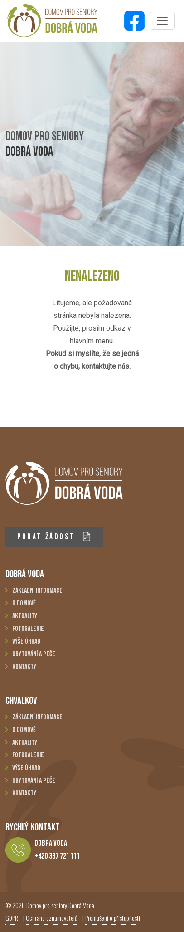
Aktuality (24, 616)
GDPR (11, 917)
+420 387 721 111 (57, 856)
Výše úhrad (26, 641)
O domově (24, 603)
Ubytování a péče (33, 654)
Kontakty (24, 667)
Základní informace (37, 590)
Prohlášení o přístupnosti (112, 917)
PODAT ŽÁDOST (54, 537)
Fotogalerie (28, 629)
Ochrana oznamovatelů (51, 917)
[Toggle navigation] (162, 21)
